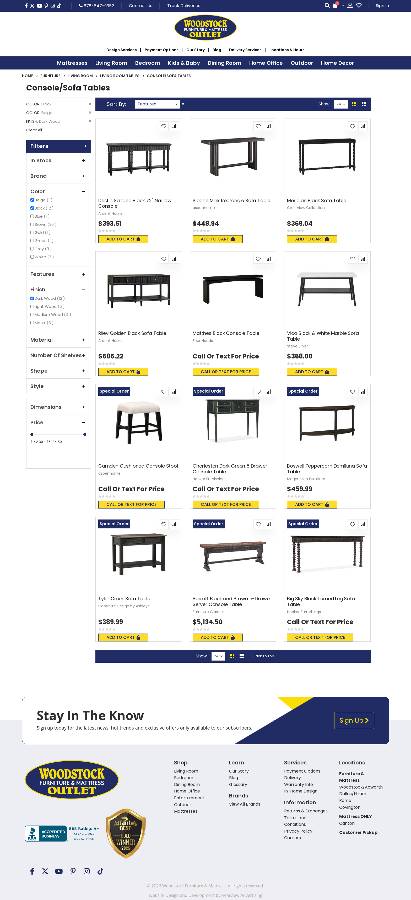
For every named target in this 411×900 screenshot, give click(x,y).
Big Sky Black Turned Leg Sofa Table (321, 601)
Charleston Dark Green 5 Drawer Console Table (230, 468)
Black (45, 208)
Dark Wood (50, 298)
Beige (44, 200)
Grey (44, 248)
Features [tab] (58, 274)
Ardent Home (110, 213)
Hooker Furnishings (209, 478)
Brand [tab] (58, 176)
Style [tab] (58, 386)
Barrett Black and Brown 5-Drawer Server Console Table (232, 601)
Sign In (382, 6)
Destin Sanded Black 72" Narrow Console (134, 203)
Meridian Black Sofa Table (316, 200)
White (45, 257)
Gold (43, 232)
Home (27, 75)
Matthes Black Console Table (226, 333)
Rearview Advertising (241, 895)
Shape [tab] (58, 370)
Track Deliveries (183, 6)
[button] (164, 126)
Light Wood (50, 306)
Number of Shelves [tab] (58, 355)
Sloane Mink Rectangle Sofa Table (231, 200)
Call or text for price (226, 372)
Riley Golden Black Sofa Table (132, 333)
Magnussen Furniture (306, 478)
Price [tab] (58, 422)
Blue (43, 216)
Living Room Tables (119, 76)
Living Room (80, 76)
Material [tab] (58, 340)
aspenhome (204, 207)
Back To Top (263, 655)
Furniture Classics (209, 611)
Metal (45, 322)
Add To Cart (123, 239)
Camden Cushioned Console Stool (138, 466)
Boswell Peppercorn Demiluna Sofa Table (327, 468)
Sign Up (354, 720)
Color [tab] (58, 191)
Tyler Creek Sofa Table (124, 599)
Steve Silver (297, 346)
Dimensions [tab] (58, 407)
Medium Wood (54, 314)
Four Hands (203, 340)
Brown (46, 224)
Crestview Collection (306, 207)
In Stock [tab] (58, 160)
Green (45, 240)
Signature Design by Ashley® (124, 606)
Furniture (50, 76)
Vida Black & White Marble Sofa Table (323, 336)
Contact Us (140, 6)
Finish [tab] (58, 289)
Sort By (116, 104)
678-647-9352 (96, 5)
